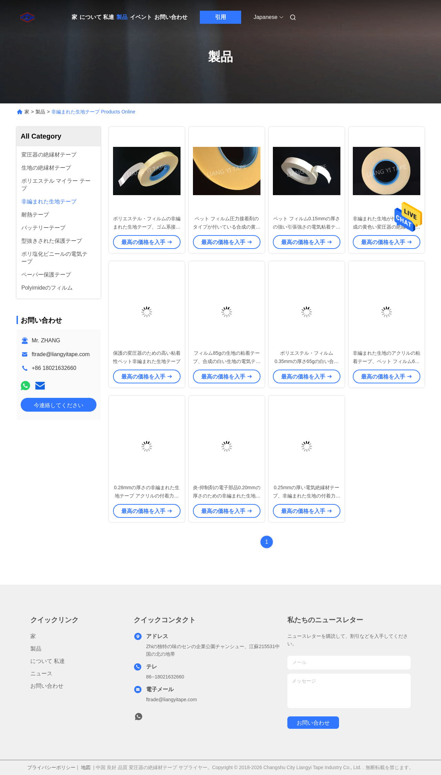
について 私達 (97, 17)
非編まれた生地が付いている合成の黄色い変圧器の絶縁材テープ (386, 227)
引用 (220, 17)
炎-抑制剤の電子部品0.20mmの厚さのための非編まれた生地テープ (226, 496)
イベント (141, 17)
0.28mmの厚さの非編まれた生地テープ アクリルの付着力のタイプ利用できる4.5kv (147, 496)
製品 (121, 17)
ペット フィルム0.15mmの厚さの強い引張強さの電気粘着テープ (306, 227)
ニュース (41, 673)
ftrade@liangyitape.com (61, 354)
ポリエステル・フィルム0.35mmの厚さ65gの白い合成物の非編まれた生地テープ (307, 361)
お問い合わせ (170, 17)
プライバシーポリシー (51, 767)
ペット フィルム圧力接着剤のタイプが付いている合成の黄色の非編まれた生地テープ (226, 227)
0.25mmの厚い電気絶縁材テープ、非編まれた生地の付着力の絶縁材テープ (306, 496)
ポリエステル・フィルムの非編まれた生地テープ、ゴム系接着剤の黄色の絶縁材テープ (147, 227)
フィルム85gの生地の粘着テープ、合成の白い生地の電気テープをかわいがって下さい (226, 361)
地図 (86, 767)
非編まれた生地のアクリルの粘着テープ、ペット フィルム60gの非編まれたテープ (386, 361)
